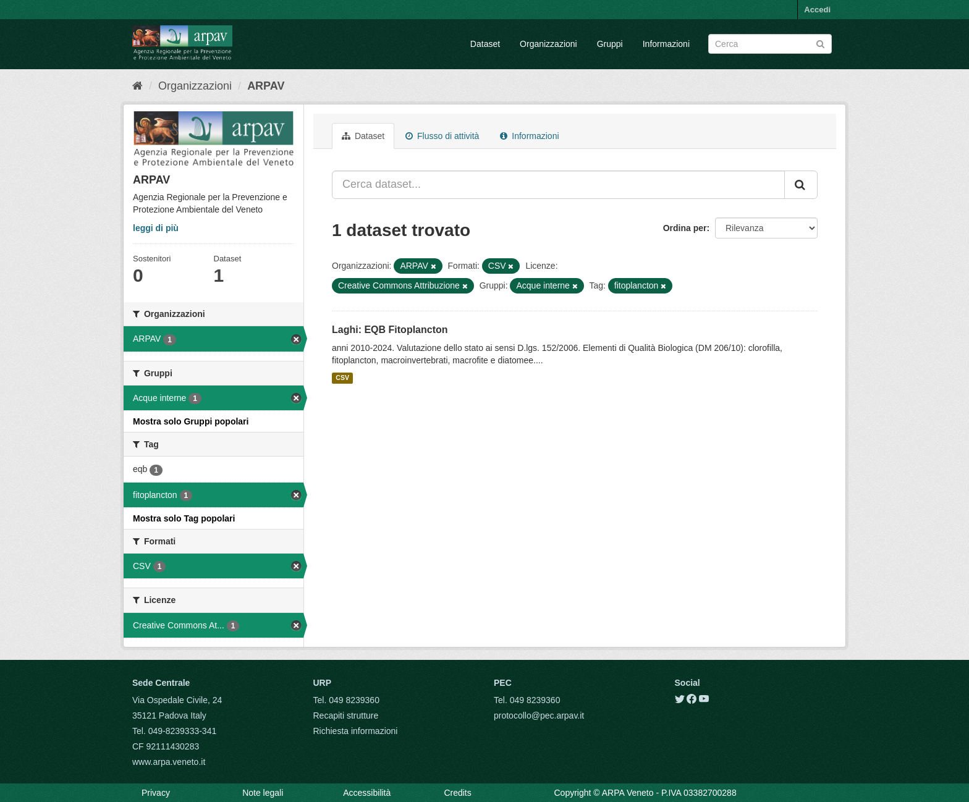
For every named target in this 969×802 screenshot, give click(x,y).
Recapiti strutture (346, 715)
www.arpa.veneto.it (168, 762)
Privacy (156, 793)
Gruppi (610, 44)
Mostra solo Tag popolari (184, 518)
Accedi (817, 9)
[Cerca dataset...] (558, 185)
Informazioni (666, 44)
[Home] (137, 86)
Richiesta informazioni (355, 731)
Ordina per (685, 228)
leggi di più (156, 228)
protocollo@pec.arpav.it (539, 715)
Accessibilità (367, 793)
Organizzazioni (548, 44)
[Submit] (820, 43)
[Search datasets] (770, 44)
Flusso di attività (442, 136)
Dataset (485, 44)
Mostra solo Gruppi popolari (190, 421)
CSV (342, 378)
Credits (457, 793)
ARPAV (265, 86)
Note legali (262, 793)
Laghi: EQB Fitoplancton (390, 329)
